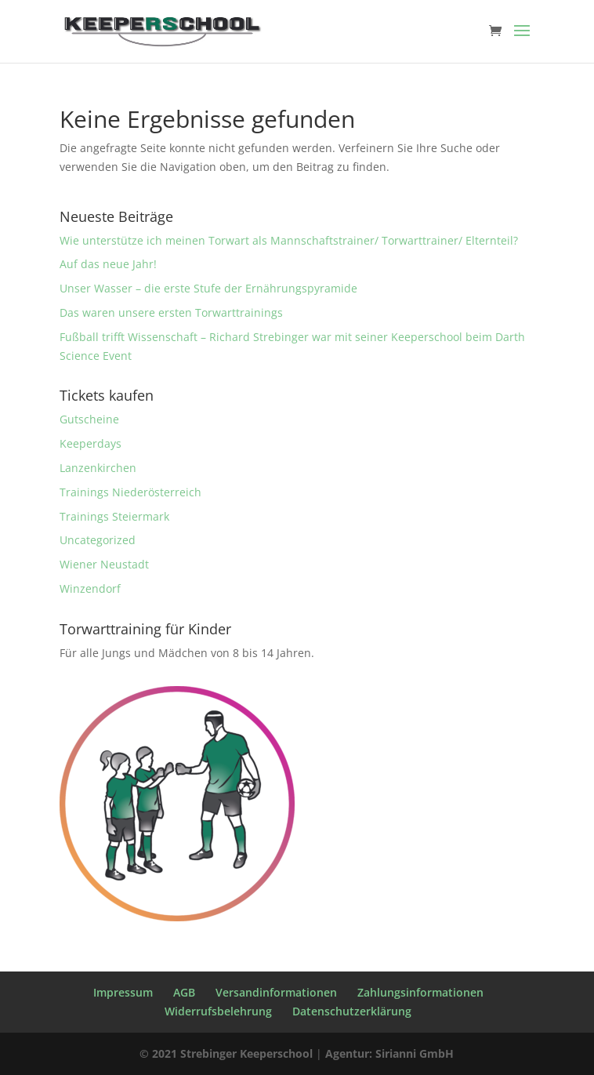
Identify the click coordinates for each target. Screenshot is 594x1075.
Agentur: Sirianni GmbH (389, 1053)
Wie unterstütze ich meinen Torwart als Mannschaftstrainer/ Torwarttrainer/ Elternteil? (289, 240)
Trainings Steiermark (114, 516)
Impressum (123, 992)
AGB (184, 992)
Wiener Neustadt (104, 564)
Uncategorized (98, 539)
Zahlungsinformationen (420, 992)
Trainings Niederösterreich (130, 492)
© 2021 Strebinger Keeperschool (226, 1053)
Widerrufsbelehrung (218, 1011)
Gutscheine (89, 419)
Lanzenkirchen (98, 467)
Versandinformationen (276, 992)
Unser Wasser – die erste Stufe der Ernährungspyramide (208, 288)
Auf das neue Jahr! (108, 263)
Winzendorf (90, 588)
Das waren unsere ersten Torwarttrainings (171, 312)
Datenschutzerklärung (351, 1011)
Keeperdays (90, 443)
